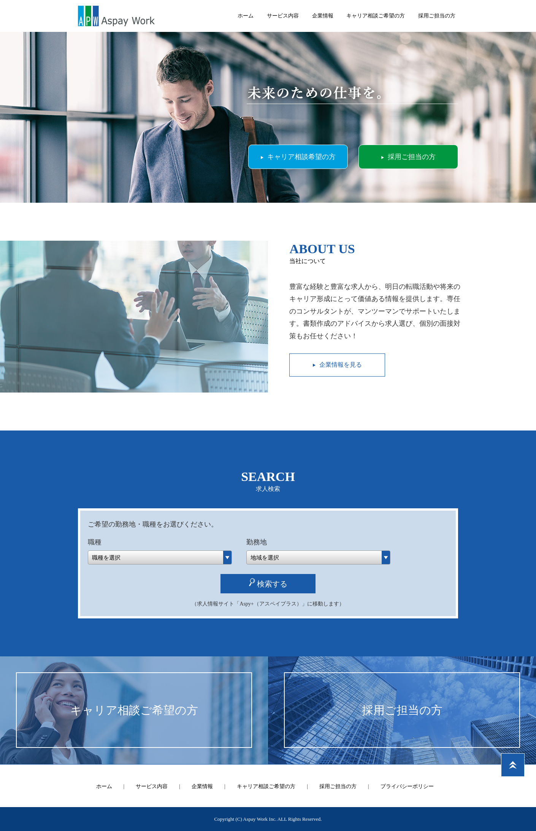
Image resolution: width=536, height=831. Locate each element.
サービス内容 (283, 16)
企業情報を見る (340, 364)
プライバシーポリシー (407, 786)
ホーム (246, 16)
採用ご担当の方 (436, 16)
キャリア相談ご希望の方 (375, 16)
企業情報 (322, 16)
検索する (272, 584)
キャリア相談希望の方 (301, 157)
